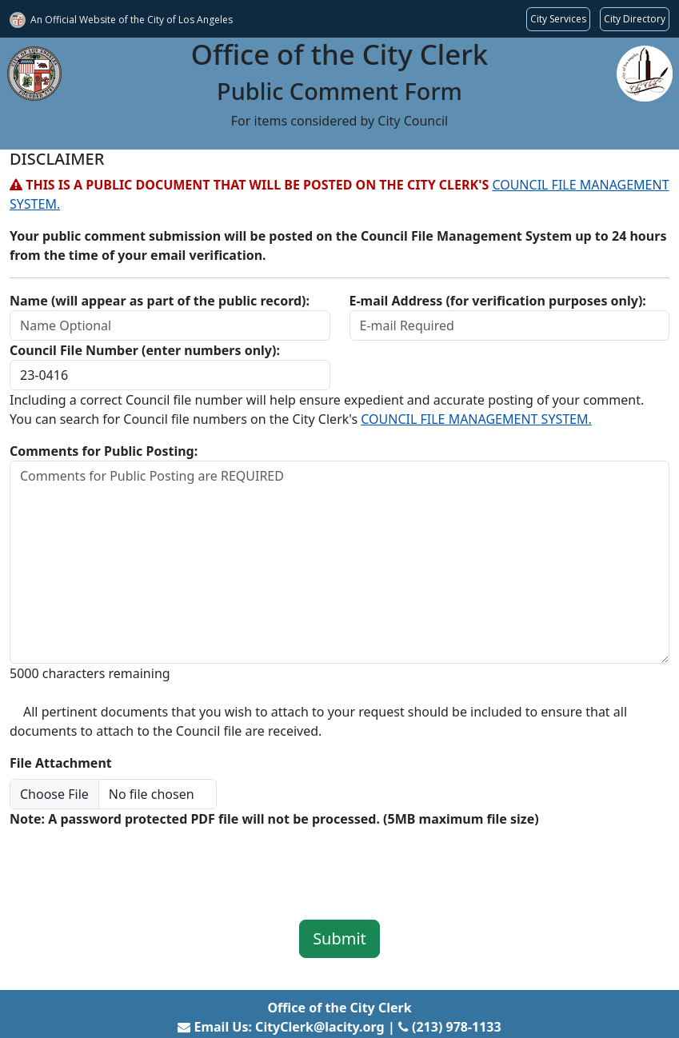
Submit (339, 938)
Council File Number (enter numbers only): (145, 350)
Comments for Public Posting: (104, 451)
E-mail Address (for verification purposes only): (497, 300)
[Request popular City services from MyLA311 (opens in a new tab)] (558, 19)
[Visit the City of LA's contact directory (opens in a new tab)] (634, 19)
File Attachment (61, 763)
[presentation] (131, 863)
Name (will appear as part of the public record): (160, 300)
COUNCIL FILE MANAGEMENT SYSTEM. (476, 419)
